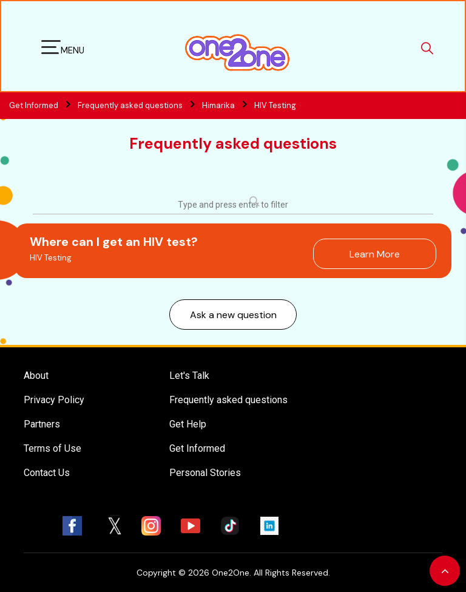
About (36, 375)
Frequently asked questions (139, 105)
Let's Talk (189, 375)
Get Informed (197, 448)
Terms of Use (52, 448)
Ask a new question (233, 314)
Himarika (218, 105)
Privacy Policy (54, 400)
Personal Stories (205, 472)
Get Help (187, 424)
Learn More (375, 254)
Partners (42, 424)
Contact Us (47, 472)
